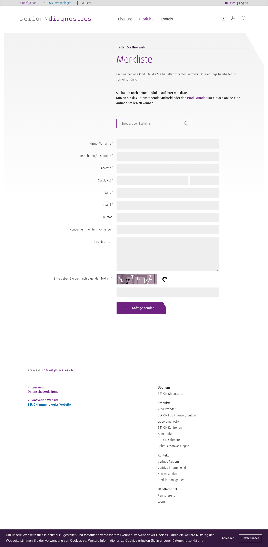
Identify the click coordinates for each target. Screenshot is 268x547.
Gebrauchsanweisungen (173, 446)
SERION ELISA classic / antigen (178, 415)
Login (161, 501)
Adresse (106, 168)
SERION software (169, 440)
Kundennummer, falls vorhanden (91, 229)
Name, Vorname (101, 143)
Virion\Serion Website (43, 400)
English (243, 3)
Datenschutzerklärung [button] (187, 541)
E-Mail (107, 205)
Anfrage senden (143, 308)
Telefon (107, 217)
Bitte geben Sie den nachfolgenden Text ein (83, 277)
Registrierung (166, 495)
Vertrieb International (172, 468)
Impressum (36, 387)
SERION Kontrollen (170, 428)
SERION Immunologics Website (49, 404)
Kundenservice (167, 474)
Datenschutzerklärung (43, 392)
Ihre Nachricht (103, 242)
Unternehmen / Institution (94, 156)
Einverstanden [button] (250, 538)
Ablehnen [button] (228, 538)
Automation (165, 434)
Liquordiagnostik (168, 421)
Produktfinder (197, 98)
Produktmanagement (172, 480)
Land (108, 193)
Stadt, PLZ (105, 180)
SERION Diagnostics (170, 394)
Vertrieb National (169, 461)
